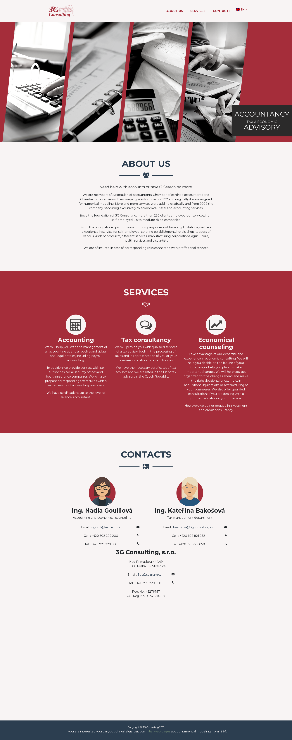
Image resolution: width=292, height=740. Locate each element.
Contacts (222, 11)
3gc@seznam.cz (150, 574)
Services (197, 11)
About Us (174, 11)
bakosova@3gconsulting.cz (193, 527)
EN (240, 9)
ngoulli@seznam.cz (105, 527)
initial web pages (158, 731)
